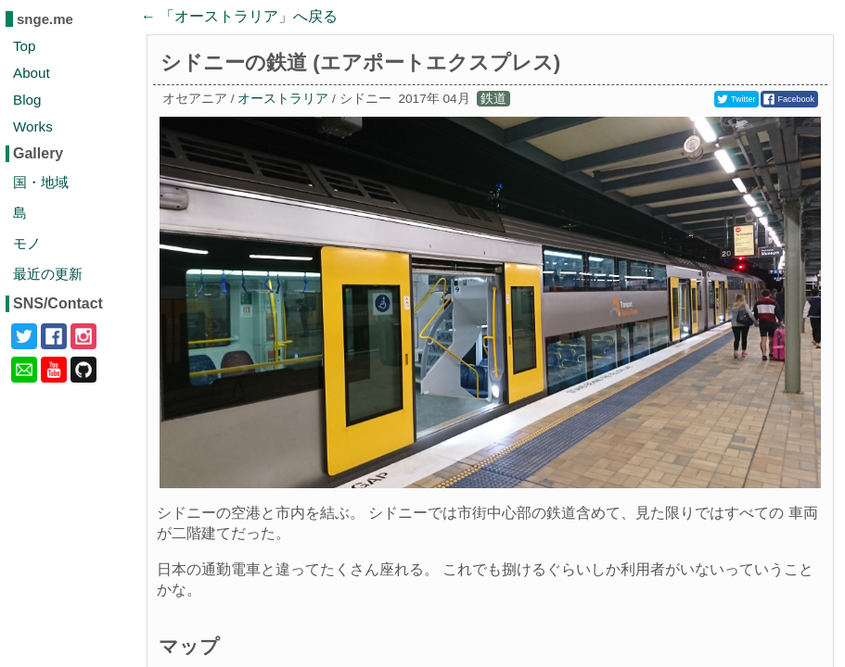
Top (24, 46)
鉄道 (493, 99)
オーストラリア (282, 99)
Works (33, 126)
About (31, 73)
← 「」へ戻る (239, 16)
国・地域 (41, 182)
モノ (27, 243)
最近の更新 (48, 274)
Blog (27, 99)
